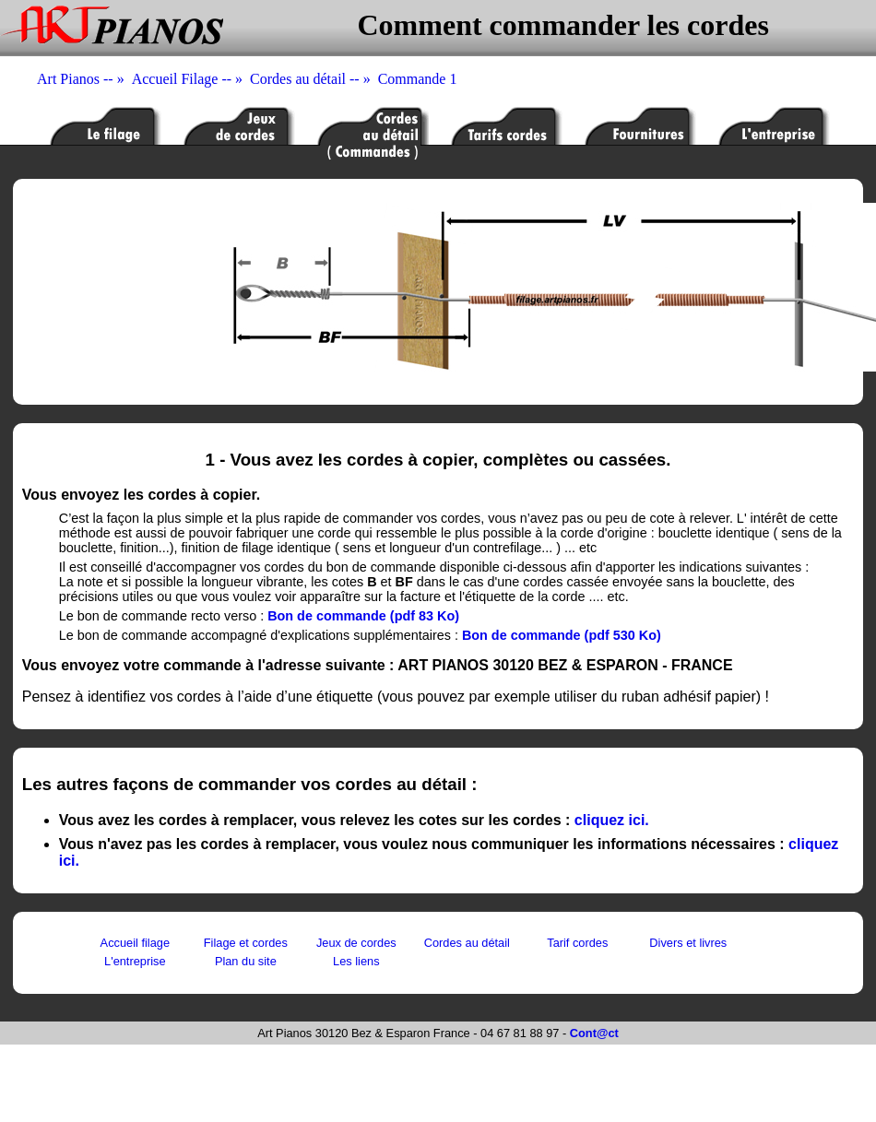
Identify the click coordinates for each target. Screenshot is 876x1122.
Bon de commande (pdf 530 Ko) (561, 635)
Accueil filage (135, 943)
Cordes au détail (467, 943)
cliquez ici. (611, 820)
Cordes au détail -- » (314, 79)
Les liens (356, 961)
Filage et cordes (246, 943)
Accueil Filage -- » (191, 79)
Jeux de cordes (356, 943)
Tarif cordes (577, 943)
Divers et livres (688, 943)
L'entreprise (134, 961)
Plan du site (246, 961)
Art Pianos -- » (84, 79)
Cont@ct (594, 1033)
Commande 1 (417, 79)
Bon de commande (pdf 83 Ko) (363, 615)
